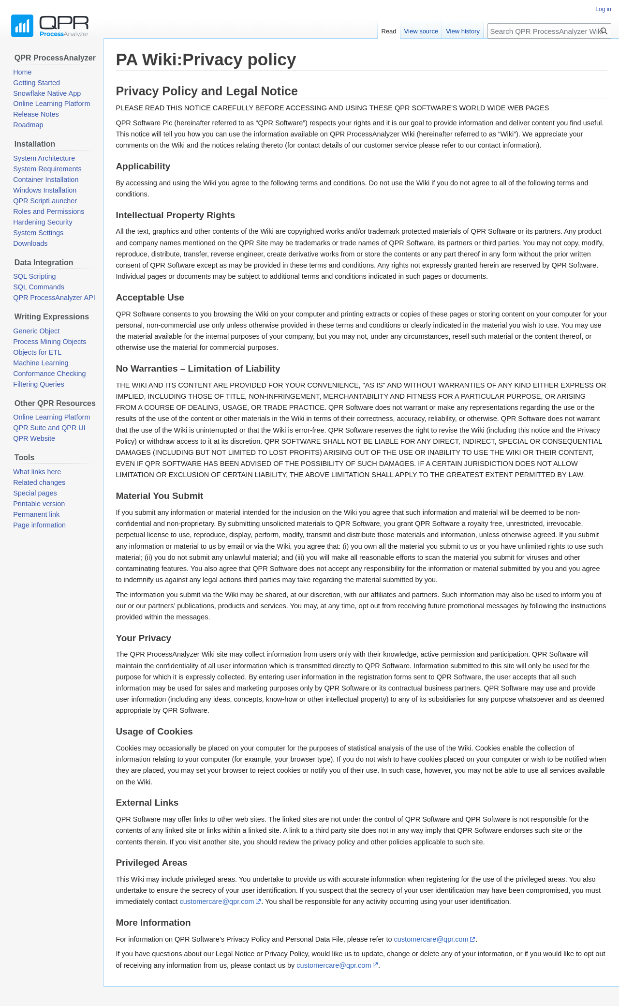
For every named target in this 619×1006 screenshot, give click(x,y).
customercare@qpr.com (217, 901)
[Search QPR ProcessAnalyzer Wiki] (549, 31)
